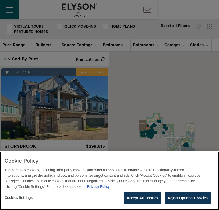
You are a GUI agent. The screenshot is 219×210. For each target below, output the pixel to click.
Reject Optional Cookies (188, 198)
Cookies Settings (19, 197)
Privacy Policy (98, 186)
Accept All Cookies (142, 198)
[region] (109, 180)
